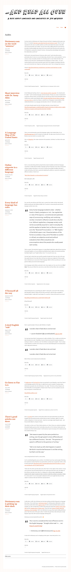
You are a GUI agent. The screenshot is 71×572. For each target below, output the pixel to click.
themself (50, 318)
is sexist (55, 43)
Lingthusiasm (28, 382)
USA (43, 158)
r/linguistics (30, 139)
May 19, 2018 (57, 531)
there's (54, 494)
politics (33, 125)
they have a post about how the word (41, 43)
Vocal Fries (56, 409)
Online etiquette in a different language (11, 168)
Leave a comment (8, 52)
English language (31, 86)
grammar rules (42, 284)
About (61, 27)
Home (57, 27)
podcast (51, 409)
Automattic (64, 566)
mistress (51, 43)
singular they (45, 318)
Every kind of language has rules (11, 205)
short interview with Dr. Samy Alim (48, 93)
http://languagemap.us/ (30, 134)
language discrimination (48, 125)
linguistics (37, 86)
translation (45, 195)
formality (38, 195)
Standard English (56, 125)
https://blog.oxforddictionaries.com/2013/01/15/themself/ (37, 297)
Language (51, 86)
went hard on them (43, 503)
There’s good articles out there (11, 419)
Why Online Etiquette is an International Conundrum (36, 175)
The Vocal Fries (36, 382)
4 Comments (7, 427)
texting (41, 195)
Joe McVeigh (7, 50)
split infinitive (58, 375)
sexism (58, 86)
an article (30, 416)
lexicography (30, 409)
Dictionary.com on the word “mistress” (12, 43)
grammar (48, 375)
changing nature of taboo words (37, 508)
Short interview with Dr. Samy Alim (12, 95)
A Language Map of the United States (11, 135)
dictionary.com (46, 86)
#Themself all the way (11, 292)
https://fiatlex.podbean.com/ (31, 392)
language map (39, 158)
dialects (29, 284)
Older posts (8, 556)
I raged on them (41, 504)
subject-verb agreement (47, 494)
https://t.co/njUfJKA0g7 (37, 526)
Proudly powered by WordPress (48, 566)
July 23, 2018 (59, 333)
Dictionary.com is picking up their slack (12, 503)
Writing (40, 375)
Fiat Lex (43, 409)
